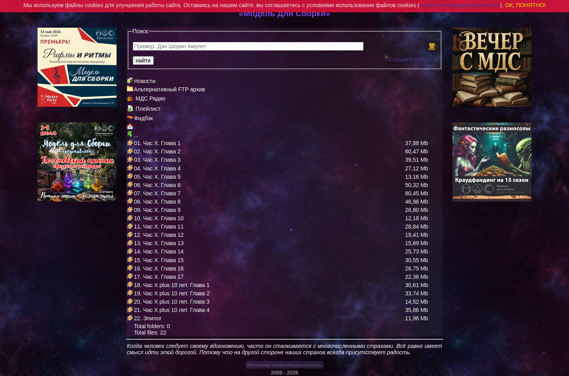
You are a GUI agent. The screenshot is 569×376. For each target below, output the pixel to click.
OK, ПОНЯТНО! (525, 5)
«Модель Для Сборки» (284, 13)
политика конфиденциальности (460, 5)
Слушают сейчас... (412, 59)
